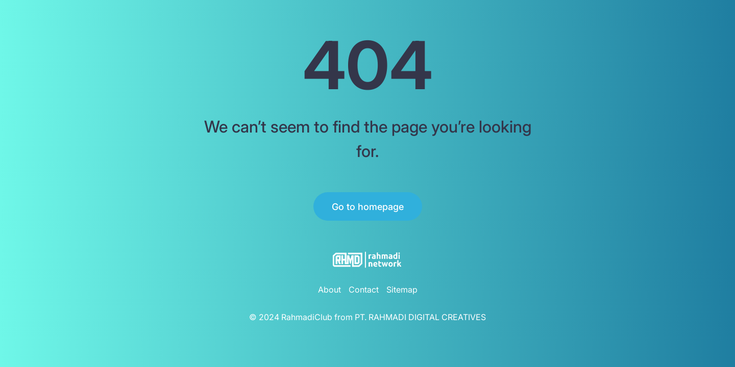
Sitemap (402, 289)
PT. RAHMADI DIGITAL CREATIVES (420, 317)
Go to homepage (368, 206)
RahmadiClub (306, 317)
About (329, 289)
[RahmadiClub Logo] (367, 259)
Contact (364, 289)
